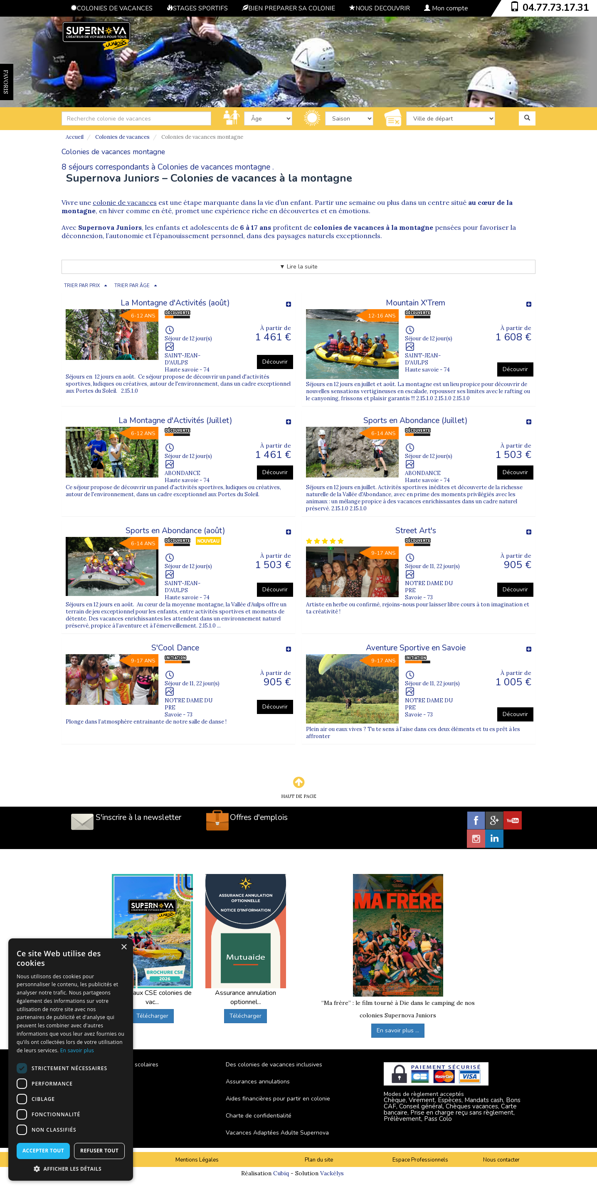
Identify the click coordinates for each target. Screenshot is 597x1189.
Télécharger (152, 1016)
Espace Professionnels (420, 1160)
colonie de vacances (125, 202)
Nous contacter (501, 1160)
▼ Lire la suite (298, 267)
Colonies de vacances (122, 136)
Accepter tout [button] (43, 1150)
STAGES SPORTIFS (197, 8)
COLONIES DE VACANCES (112, 8)
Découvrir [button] (275, 362)
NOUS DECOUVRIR (379, 8)
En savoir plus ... (398, 1030)
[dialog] (70, 1059)
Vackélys (332, 1173)
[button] (71, 1168)
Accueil (75, 136)
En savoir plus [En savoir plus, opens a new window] (77, 1050)
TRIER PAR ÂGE (132, 286)
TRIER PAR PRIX (82, 286)
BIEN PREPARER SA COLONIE (288, 8)
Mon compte (446, 8)
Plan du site (319, 1160)
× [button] (124, 947)
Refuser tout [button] (99, 1150)
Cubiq (281, 1173)
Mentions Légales (197, 1160)
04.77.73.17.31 (556, 7)
